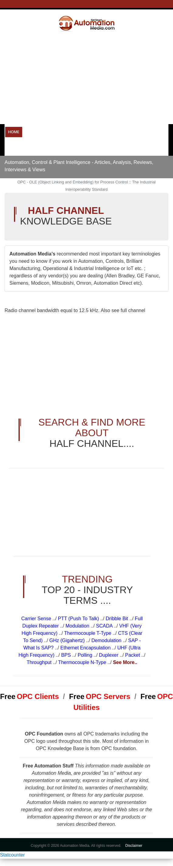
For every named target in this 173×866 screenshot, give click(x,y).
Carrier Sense (37, 618)
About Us (93, 147)
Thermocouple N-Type (83, 662)
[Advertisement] (88, 77)
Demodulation (107, 640)
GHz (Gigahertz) (67, 640)
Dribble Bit (117, 618)
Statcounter (12, 854)
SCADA (105, 625)
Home (13, 131)
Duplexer (109, 655)
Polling (85, 655)
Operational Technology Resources (62, 131)
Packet (133, 655)
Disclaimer (133, 845)
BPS (66, 655)
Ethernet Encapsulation (86, 647)
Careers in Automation (31, 147)
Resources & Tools (140, 131)
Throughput (40, 662)
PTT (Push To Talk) (79, 618)
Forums (69, 147)
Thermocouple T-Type (88, 633)
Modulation (78, 625)
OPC (110, 131)
